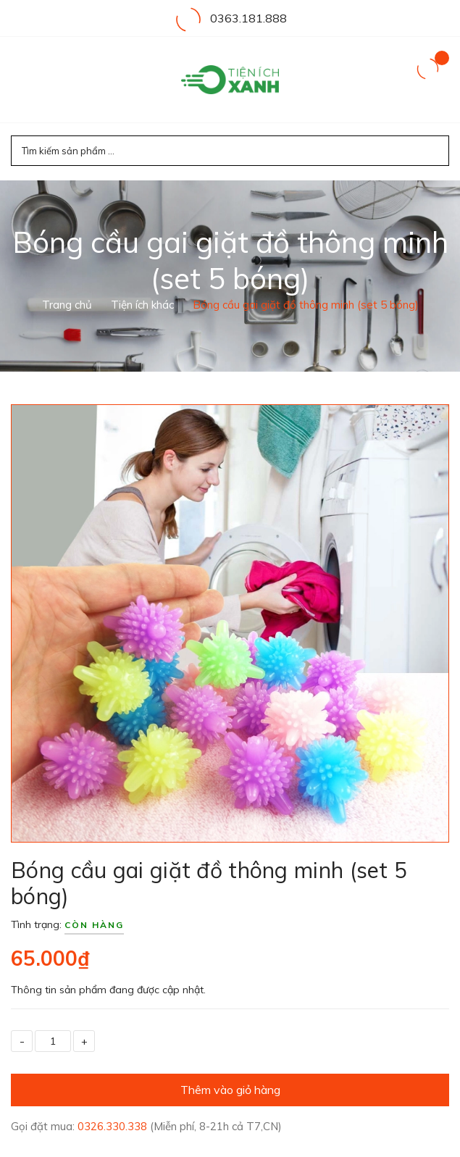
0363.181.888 (248, 18)
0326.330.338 (114, 1126)
